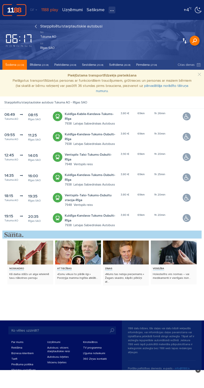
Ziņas (108, 268)
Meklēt (195, 41)
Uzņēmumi (72, 10)
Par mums (17, 342)
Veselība (158, 268)
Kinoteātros (90, 342)
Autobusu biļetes (58, 357)
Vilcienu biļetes (57, 362)
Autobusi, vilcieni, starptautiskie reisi (58, 349)
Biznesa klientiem (22, 353)
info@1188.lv (182, 368)
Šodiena (14, 65)
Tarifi (14, 358)
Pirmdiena (146, 65)
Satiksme (96, 10)
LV (33, 9)
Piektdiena (65, 65)
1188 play (49, 10)
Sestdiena (92, 65)
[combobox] (109, 36)
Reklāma (16, 347)
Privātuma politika (22, 364)
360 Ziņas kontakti (95, 358)
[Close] (199, 74)
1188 (14, 10)
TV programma (92, 347)
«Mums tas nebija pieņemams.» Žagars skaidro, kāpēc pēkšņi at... (124, 277)
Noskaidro (16, 268)
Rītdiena (39, 65)
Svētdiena (119, 65)
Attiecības (64, 268)
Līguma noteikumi (94, 353)
